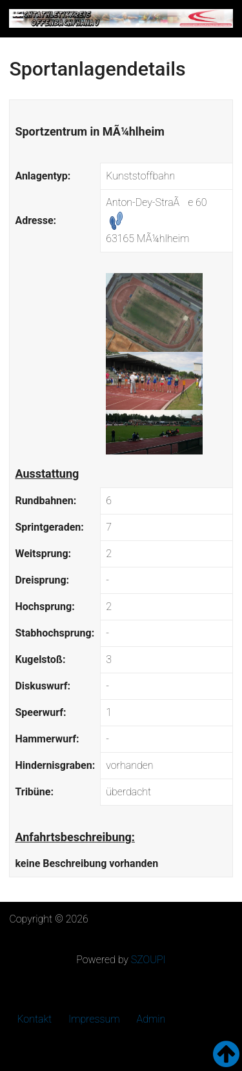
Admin (151, 1019)
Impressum (94, 1019)
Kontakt (34, 1019)
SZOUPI (148, 960)
